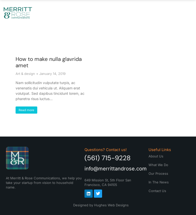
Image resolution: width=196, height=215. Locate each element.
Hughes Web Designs (111, 205)
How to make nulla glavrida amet (49, 62)
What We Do (82, 13)
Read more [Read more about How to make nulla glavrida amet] (26, 110)
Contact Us (179, 13)
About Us (54, 13)
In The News (148, 13)
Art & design (25, 74)
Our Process (115, 13)
